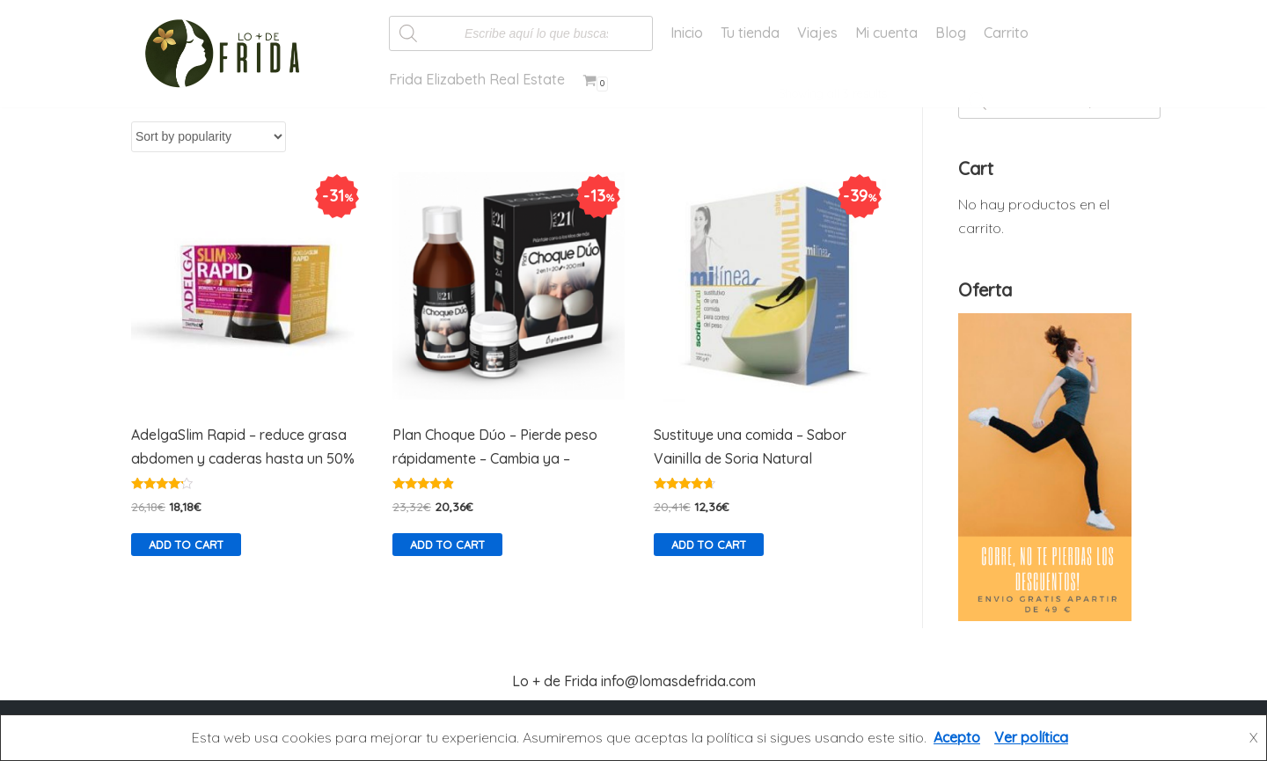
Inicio (686, 32)
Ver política (1031, 737)
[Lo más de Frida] (228, 54)
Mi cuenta (886, 32)
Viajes (817, 32)
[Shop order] (208, 136)
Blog (950, 32)
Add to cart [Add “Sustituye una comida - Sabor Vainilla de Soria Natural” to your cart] (708, 545)
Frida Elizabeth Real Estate (477, 79)
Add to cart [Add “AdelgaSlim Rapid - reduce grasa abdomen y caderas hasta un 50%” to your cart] (186, 545)
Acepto (957, 737)
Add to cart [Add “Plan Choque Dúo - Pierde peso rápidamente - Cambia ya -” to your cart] (447, 545)
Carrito (1006, 32)
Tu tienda (750, 32)
